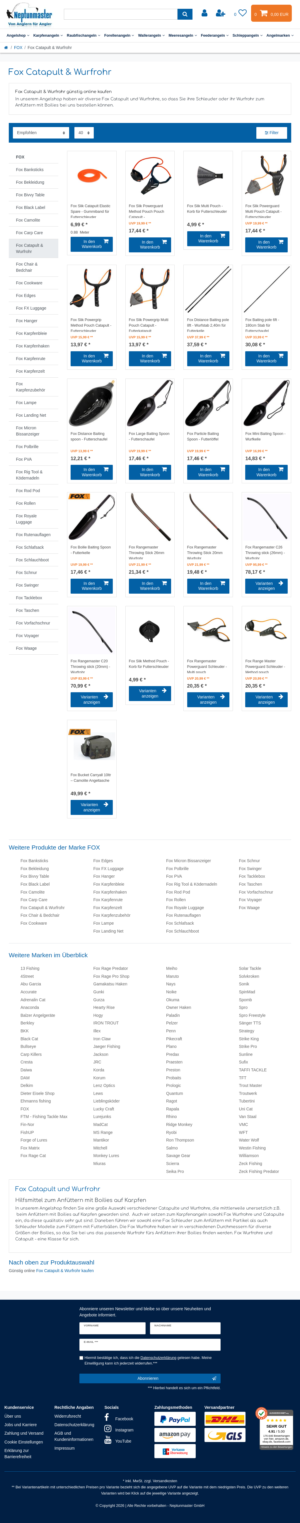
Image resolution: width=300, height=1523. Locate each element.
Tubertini (247, 1101)
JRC (97, 1062)
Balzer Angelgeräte (38, 1015)
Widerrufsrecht (67, 1416)
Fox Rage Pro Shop (111, 976)
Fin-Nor (27, 1124)
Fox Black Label (35, 884)
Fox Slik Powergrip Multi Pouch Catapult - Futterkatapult (148, 325)
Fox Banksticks (34, 860)
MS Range (103, 1132)
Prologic (173, 1085)
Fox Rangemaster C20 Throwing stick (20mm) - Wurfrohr (90, 666)
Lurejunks (102, 1116)
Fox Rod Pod (178, 892)
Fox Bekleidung (35, 868)
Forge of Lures (34, 1140)
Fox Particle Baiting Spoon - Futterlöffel (203, 436)
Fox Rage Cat (33, 1155)
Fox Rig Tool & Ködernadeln (191, 884)
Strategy (246, 1031)
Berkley (27, 1023)
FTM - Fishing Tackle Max (44, 1116)
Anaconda (30, 1007)
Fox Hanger (104, 876)
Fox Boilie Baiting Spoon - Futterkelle (91, 550)
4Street (27, 976)
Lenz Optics (104, 1085)
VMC (243, 1124)
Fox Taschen (250, 884)
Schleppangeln (247, 35)
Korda (98, 1070)
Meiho (171, 968)
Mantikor (101, 1140)
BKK (25, 1031)
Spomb (245, 999)
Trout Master (250, 1085)
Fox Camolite (33, 892)
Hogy (98, 1015)
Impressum (64, 1448)
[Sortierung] (41, 133)
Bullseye (28, 1046)
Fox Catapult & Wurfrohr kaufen (65, 1270)
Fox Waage (249, 907)
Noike (171, 992)
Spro (243, 1007)
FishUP (27, 1132)
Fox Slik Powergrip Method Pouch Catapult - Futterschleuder (91, 325)
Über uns (12, 1416)
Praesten (174, 1062)
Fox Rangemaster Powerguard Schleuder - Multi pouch (207, 666)
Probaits (173, 1077)
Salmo (172, 1148)
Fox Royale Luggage (185, 907)
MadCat (100, 1124)
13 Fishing (30, 968)
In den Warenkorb (95, 244)
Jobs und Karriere (20, 1424)
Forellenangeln (119, 35)
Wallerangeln (151, 35)
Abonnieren (176, 1378)
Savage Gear (178, 1155)
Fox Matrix (30, 1148)
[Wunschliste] (240, 13)
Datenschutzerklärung (74, 1424)
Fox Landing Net (108, 931)
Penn (171, 1031)
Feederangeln (215, 35)
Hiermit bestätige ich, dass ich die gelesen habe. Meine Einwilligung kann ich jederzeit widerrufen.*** (148, 1360)
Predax (172, 1054)
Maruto (172, 976)
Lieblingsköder (106, 1101)
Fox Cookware (34, 923)
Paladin (173, 1015)
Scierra (172, 1163)
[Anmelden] (205, 13)
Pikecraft (174, 1038)
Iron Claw (102, 1038)
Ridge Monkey (179, 1124)
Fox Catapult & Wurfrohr (43, 907)
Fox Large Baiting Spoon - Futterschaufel (149, 436)
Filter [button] (272, 133)
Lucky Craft (103, 1109)
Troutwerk (248, 1093)
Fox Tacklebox (252, 876)
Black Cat (29, 1038)
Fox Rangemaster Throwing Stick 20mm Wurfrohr (205, 552)
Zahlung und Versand (23, 1433)
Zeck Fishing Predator (259, 1171)
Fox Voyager (250, 899)
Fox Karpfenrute (108, 899)
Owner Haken (178, 1007)
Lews (98, 1093)
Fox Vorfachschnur (256, 892)
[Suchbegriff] (121, 14)
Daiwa (26, 1070)
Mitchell (100, 1148)
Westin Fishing (252, 1148)
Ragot (171, 1101)
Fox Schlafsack (180, 923)
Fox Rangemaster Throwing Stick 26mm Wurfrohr (146, 552)
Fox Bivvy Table (35, 876)
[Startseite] (6, 47)
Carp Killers (31, 1054)
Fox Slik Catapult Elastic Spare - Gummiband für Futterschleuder (90, 211)
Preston (173, 1070)
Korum (99, 1077)
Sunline (246, 1054)
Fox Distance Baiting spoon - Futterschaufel (89, 436)
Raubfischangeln (83, 35)
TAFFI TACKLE (253, 1070)
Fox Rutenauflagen (183, 915)
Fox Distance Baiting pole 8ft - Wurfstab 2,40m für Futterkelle (208, 325)
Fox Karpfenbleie (109, 884)
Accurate (29, 992)
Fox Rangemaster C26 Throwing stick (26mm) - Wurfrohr (265, 552)
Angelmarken (280, 35)
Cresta (27, 1062)
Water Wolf (249, 1140)
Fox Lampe (103, 923)
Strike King (249, 1038)
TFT (243, 1077)
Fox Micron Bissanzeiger (188, 860)
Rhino (171, 1116)
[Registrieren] (221, 13)
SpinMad (247, 992)
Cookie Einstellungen (23, 1442)
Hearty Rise (104, 1007)
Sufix (243, 1062)
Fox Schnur (249, 860)
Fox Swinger (250, 868)
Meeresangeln (183, 35)
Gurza (99, 999)
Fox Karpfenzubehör (112, 915)
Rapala (172, 1109)
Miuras (99, 1163)
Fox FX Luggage (108, 868)
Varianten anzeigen (269, 586)
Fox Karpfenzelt (107, 907)
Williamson (249, 1155)
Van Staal (248, 1116)
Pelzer (172, 1023)
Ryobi (171, 1132)
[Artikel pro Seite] (84, 133)
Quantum (174, 1093)
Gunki (98, 992)
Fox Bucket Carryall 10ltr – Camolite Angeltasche (91, 778)
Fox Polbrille (177, 868)
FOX (18, 47)
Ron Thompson (180, 1140)
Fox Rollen (176, 899)
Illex (97, 1031)
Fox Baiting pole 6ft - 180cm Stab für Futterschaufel (262, 325)
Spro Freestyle (252, 1015)
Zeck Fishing (250, 1163)
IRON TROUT (106, 1023)
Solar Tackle (250, 968)
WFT (243, 1132)
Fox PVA (174, 876)
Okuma (172, 999)
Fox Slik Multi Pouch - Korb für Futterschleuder (207, 209)
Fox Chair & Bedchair (40, 915)
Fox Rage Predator (110, 968)
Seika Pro (175, 1171)
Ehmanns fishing (36, 1101)
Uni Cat (246, 1109)
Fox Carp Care (34, 899)
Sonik (244, 984)
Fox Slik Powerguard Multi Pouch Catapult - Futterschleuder (263, 211)
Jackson (100, 1054)
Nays (170, 984)
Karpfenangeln (48, 35)
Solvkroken (249, 976)
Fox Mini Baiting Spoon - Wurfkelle (265, 436)
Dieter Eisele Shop (37, 1093)
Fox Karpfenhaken (110, 892)
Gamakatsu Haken (110, 984)
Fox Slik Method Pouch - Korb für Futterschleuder (149, 664)
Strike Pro (248, 1046)
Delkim (27, 1085)
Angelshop (17, 35)
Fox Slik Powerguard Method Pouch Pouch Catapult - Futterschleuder (146, 211)
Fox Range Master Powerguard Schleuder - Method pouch (265, 666)
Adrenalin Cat (33, 999)
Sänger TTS (250, 1023)
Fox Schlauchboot (182, 931)
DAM (25, 1077)
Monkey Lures (106, 1155)
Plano (171, 1046)
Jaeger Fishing (106, 1046)
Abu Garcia (31, 984)
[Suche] (185, 14)
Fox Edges (103, 860)
